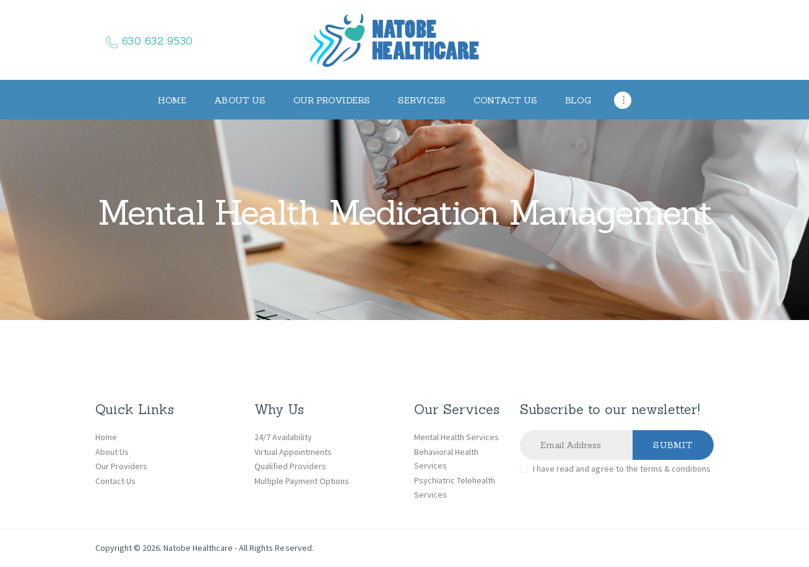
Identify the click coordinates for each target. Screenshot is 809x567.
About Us (112, 451)
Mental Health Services (456, 437)
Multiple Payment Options (301, 481)
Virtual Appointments (293, 451)
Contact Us (115, 481)
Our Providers (121, 466)
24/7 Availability (283, 437)
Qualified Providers (290, 466)
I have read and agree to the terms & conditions (622, 468)
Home (106, 437)
